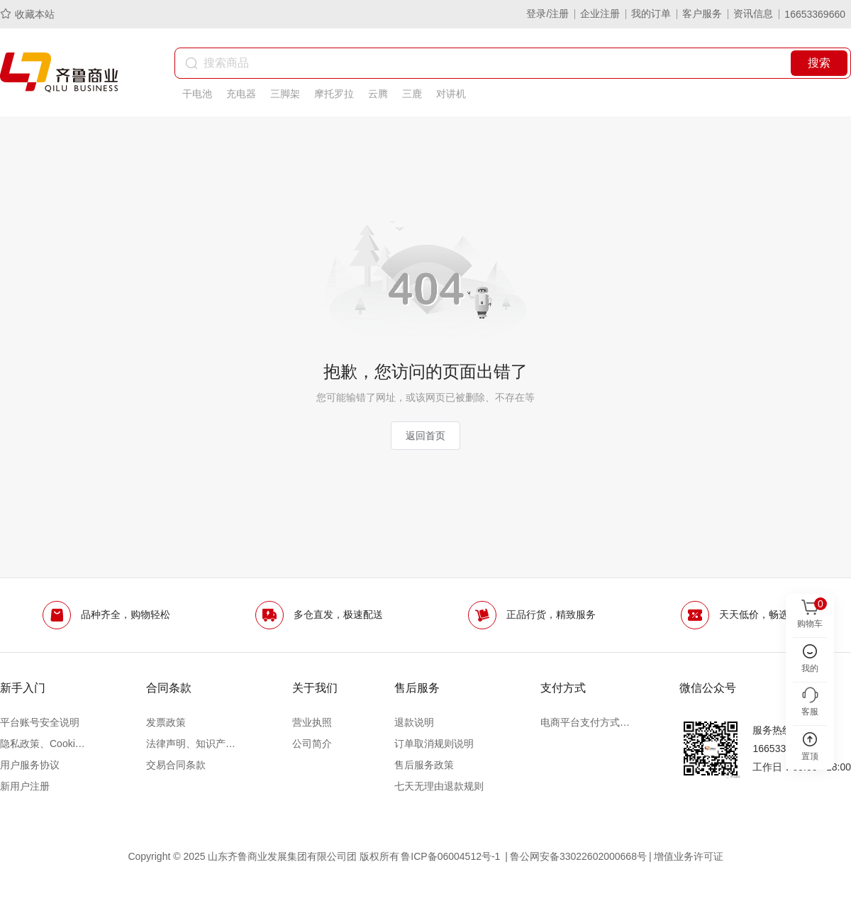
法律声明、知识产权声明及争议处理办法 (190, 743)
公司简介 (312, 743)
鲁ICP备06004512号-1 (452, 856)
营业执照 (312, 722)
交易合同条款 (176, 765)
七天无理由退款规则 (439, 786)
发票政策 (166, 722)
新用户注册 (25, 786)
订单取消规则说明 (434, 743)
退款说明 (414, 722)
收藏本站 (27, 14)
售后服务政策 (424, 765)
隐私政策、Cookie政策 (44, 743)
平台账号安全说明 (39, 722)
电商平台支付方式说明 (585, 722)
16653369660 (814, 14)
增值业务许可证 (688, 856)
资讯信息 (753, 13)
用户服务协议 (30, 765)
